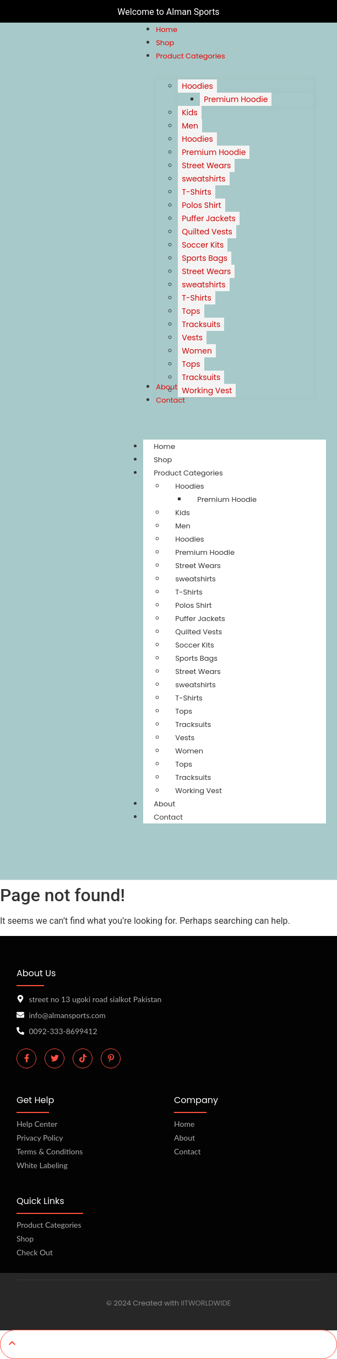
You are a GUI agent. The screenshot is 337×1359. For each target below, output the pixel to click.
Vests (184, 737)
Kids (182, 512)
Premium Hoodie (227, 499)
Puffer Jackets (200, 618)
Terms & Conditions (50, 1151)
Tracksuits (193, 724)
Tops (183, 711)
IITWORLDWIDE (206, 1303)
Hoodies (189, 486)
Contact (168, 817)
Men (183, 526)
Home (184, 1123)
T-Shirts (189, 592)
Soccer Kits (194, 645)
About (184, 1137)
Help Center (37, 1123)
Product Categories (199, 472)
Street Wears (198, 565)
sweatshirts (195, 579)
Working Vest (198, 790)
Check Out (35, 1252)
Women (189, 751)
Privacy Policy (40, 1137)
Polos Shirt (193, 605)
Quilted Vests (198, 632)
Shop (25, 1238)
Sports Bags (196, 658)
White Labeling (42, 1165)
